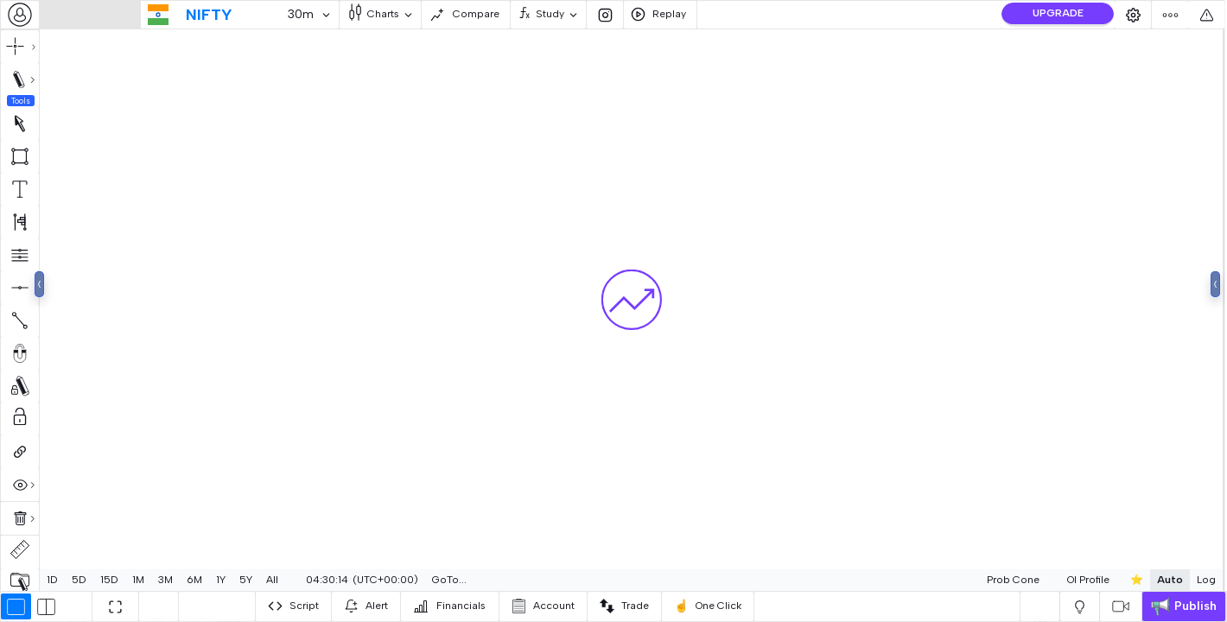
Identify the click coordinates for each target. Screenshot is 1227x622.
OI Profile (1047, 580)
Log (1164, 580)
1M (138, 580)
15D (109, 580)
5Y (245, 580)
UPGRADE (1058, 13)
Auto (1128, 580)
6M (194, 580)
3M (165, 580)
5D (79, 580)
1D (52, 580)
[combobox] (20, 15)
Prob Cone (971, 580)
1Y (221, 580)
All (272, 580)
